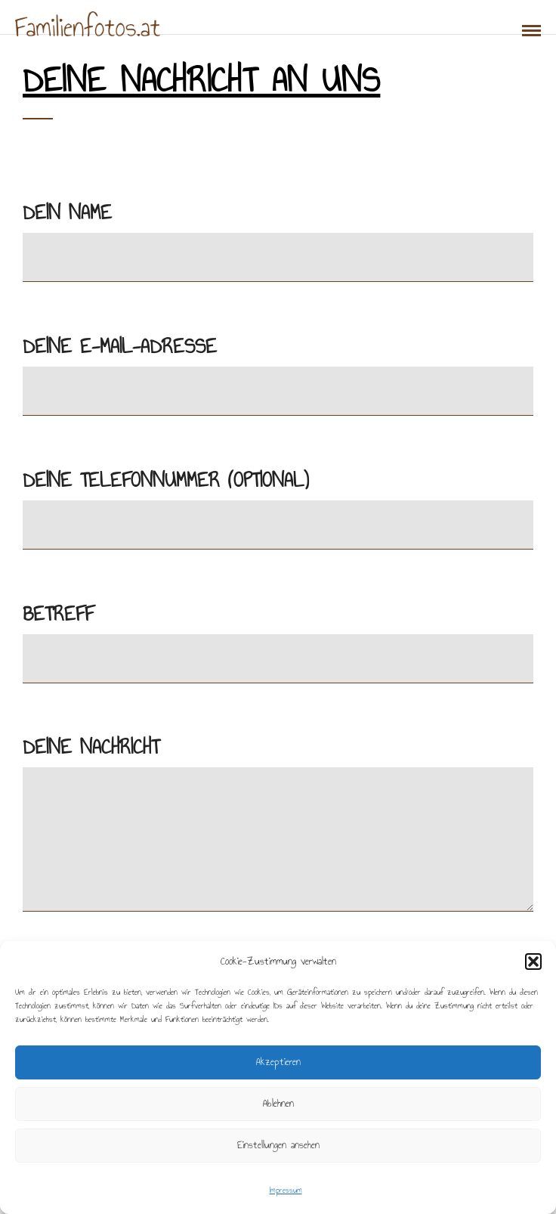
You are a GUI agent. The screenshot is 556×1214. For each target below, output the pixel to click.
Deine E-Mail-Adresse (278, 368)
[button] (533, 961)
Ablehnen (278, 1103)
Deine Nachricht (278, 825)
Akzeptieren (278, 1062)
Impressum (286, 1190)
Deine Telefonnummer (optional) (278, 501)
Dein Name (278, 234)
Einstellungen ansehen (278, 1145)
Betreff (278, 635)
